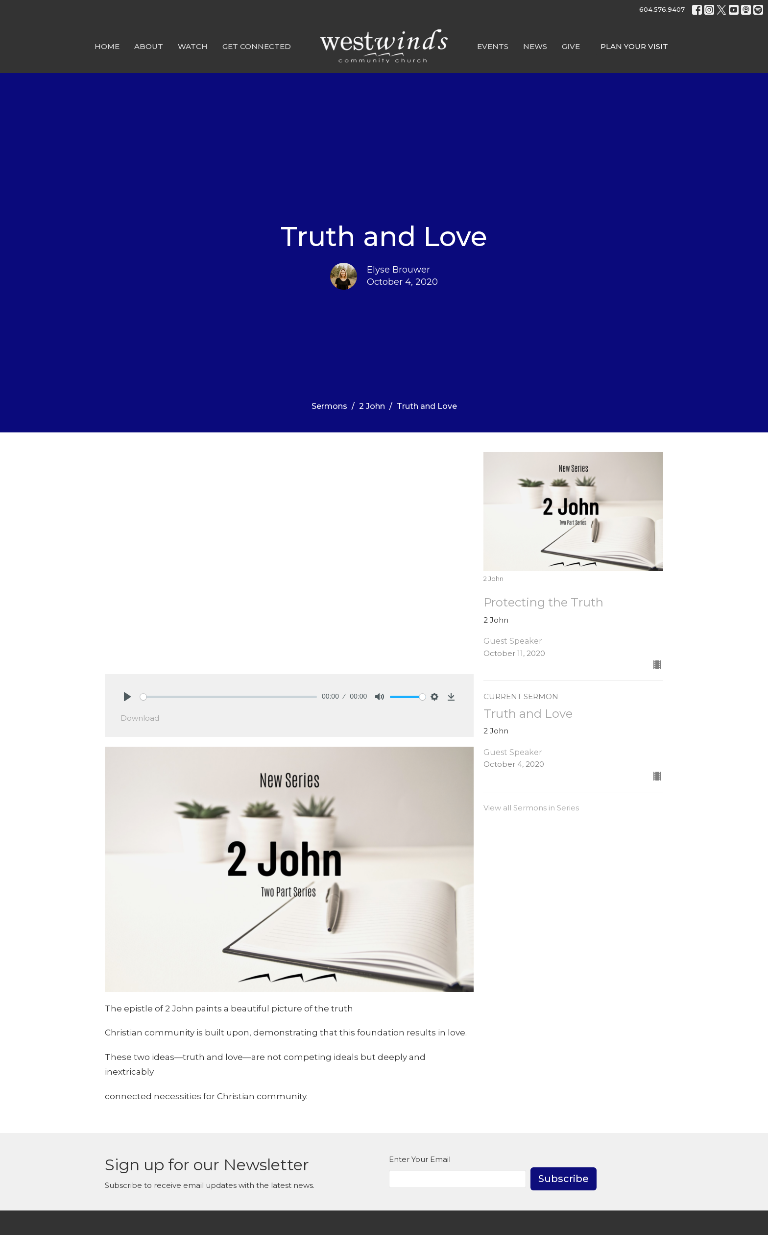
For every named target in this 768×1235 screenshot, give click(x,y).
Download (139, 718)
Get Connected (256, 46)
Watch (193, 46)
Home (107, 46)
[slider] (228, 697)
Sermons (329, 406)
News (535, 46)
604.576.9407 (662, 9)
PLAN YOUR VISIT (634, 46)
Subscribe (563, 1179)
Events (492, 46)
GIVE (571, 46)
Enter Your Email (420, 1159)
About (148, 46)
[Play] (127, 697)
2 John (372, 406)
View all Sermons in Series (531, 807)
